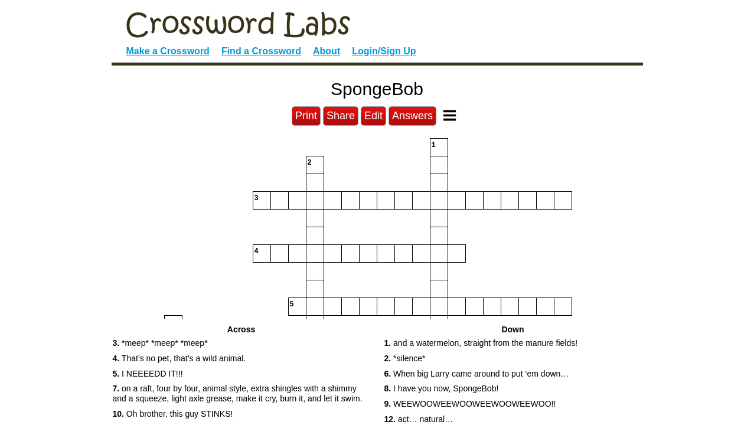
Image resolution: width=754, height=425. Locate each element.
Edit (373, 116)
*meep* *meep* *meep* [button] (160, 343)
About (326, 51)
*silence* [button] (405, 358)
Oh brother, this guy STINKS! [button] (173, 414)
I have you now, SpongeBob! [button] (441, 388)
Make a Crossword (168, 51)
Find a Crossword (261, 51)
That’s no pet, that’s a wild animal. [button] (179, 358)
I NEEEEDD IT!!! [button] (148, 373)
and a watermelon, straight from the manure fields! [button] (481, 343)
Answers (412, 116)
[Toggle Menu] (449, 115)
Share (341, 116)
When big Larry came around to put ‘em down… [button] (476, 373)
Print (306, 116)
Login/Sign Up (384, 51)
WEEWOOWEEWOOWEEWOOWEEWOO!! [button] (470, 403)
